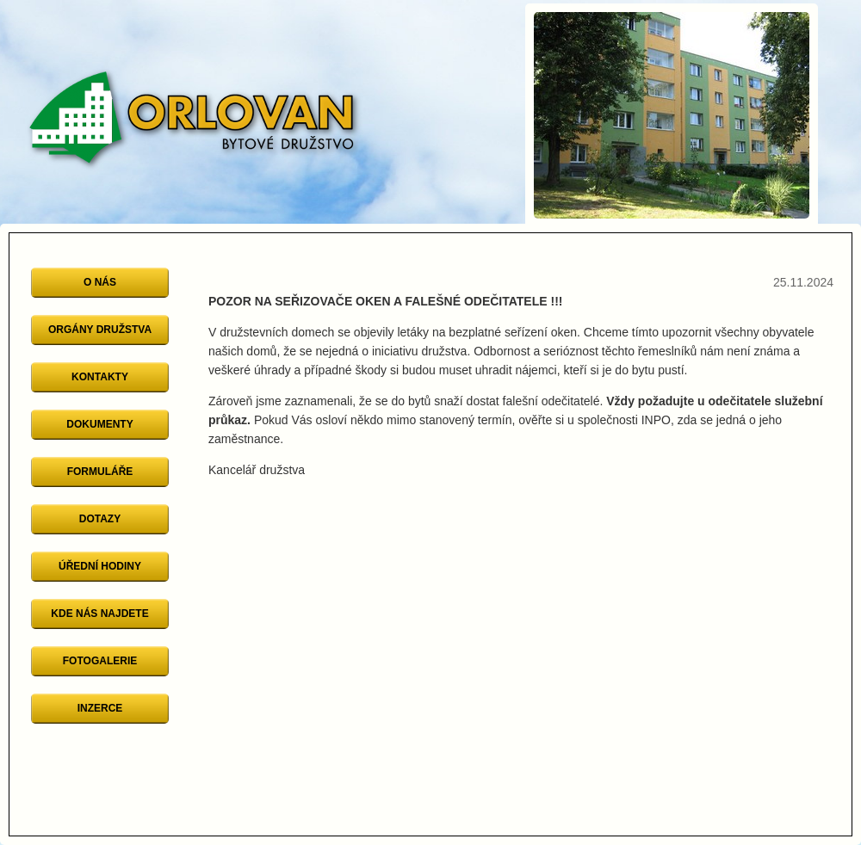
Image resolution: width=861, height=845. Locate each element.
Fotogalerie (100, 661)
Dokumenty (99, 424)
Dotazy (100, 519)
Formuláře (100, 472)
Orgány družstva (100, 330)
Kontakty (99, 377)
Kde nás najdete (99, 614)
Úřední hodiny (100, 566)
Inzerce (100, 708)
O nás (100, 282)
